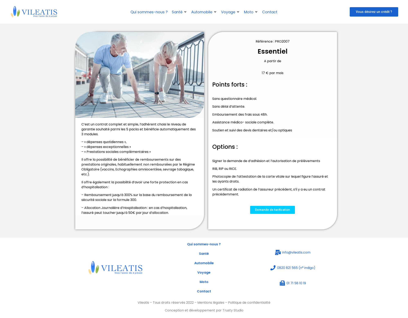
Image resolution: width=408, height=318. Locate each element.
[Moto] (251, 12)
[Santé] (179, 12)
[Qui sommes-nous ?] (149, 12)
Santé (204, 253)
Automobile (204, 263)
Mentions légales (210, 302)
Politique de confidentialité (249, 302)
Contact (204, 291)
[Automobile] (204, 12)
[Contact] (269, 12)
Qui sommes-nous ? (204, 244)
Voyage (203, 272)
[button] (374, 12)
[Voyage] (230, 12)
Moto (204, 282)
